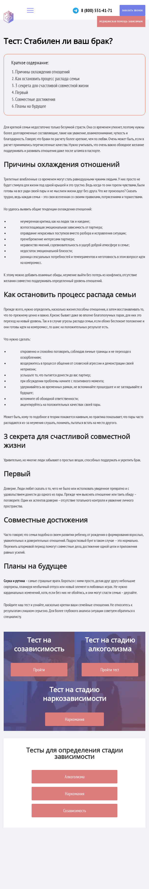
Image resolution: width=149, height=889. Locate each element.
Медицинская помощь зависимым (121, 21)
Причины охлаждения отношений (42, 72)
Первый (21, 92)
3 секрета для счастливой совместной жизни (51, 85)
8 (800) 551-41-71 (96, 10)
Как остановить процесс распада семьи (47, 79)
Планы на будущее (30, 106)
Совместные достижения (35, 99)
